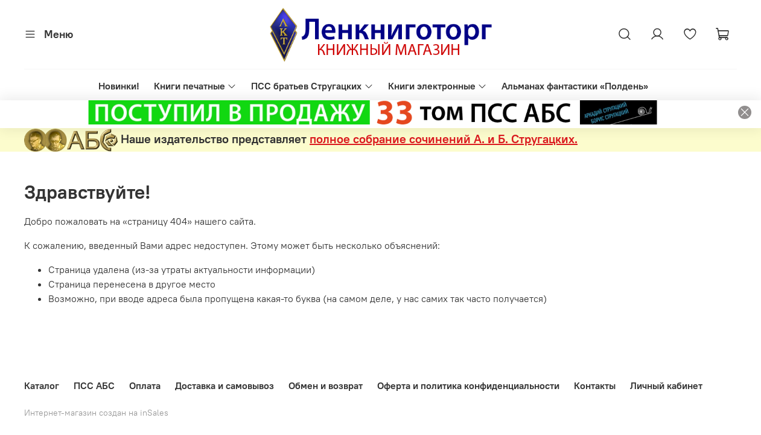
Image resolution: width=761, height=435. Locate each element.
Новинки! (118, 86)
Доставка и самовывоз (224, 385)
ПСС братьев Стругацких (312, 86)
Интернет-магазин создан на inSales (96, 412)
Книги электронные (437, 86)
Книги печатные (195, 86)
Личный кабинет (666, 385)
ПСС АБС (94, 385)
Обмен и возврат (325, 385)
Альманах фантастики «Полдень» (574, 86)
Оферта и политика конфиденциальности (468, 385)
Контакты (595, 385)
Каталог (41, 385)
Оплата (145, 385)
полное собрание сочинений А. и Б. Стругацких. (444, 138)
